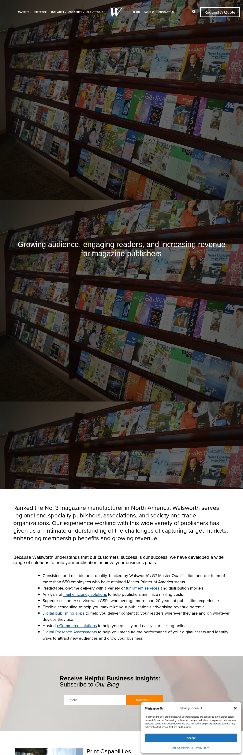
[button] (235, 708)
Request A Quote (219, 12)
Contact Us (166, 12)
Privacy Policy (202, 747)
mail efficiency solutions (85, 594)
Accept (191, 737)
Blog (136, 12)
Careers (149, 12)
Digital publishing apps (63, 613)
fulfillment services (142, 588)
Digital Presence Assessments (70, 632)
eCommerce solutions (77, 625)
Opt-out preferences (182, 747)
